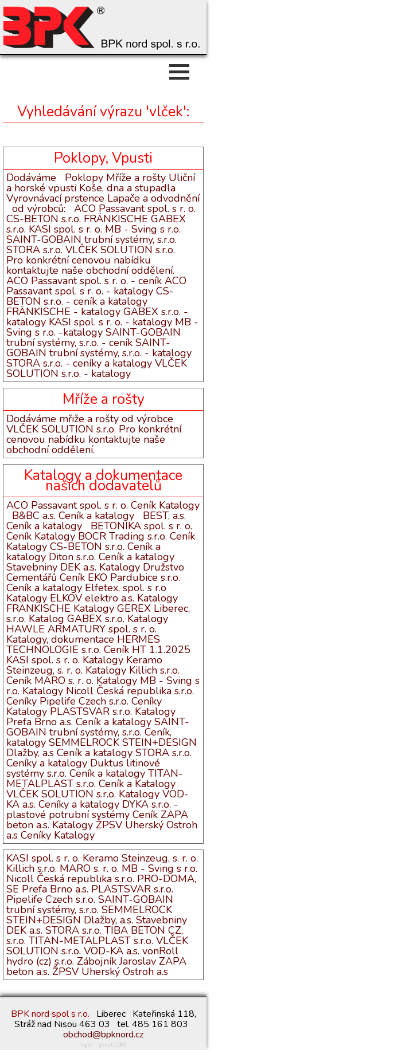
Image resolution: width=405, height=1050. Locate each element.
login (87, 1044)
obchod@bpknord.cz (103, 1034)
